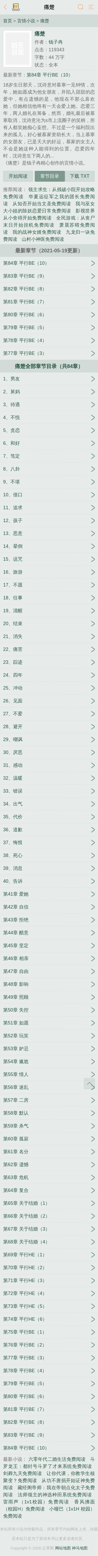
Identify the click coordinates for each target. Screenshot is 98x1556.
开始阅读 (18, 176)
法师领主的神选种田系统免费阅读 (55, 1494)
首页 (7, 20)
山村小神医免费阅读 (43, 239)
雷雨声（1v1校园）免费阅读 (36, 1501)
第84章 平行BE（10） (50, 75)
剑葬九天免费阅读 (22, 1473)
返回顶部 (89, 1083)
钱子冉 (56, 42)
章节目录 (49, 176)
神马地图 (80, 1548)
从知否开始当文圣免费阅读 (42, 203)
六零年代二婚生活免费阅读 (57, 1459)
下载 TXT (79, 176)
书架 (16, 7)
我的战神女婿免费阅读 (37, 232)
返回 (6, 7)
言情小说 (26, 20)
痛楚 (49, 7)
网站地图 (63, 1548)
